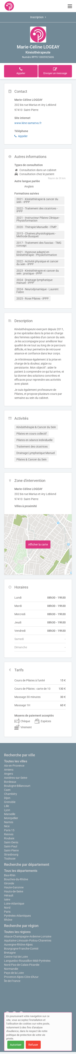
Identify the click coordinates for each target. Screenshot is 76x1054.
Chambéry (10, 793)
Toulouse (9, 858)
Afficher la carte (38, 544)
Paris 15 (9, 830)
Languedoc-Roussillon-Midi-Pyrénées (27, 960)
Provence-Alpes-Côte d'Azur (21, 976)
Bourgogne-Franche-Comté (21, 948)
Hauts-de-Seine (13, 891)
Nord (7, 907)
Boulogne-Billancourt (17, 785)
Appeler (21, 136)
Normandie (11, 968)
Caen (7, 789)
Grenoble (9, 802)
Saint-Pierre (11, 850)
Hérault (8, 895)
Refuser (33, 1044)
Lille (6, 806)
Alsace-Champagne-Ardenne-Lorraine (27, 936)
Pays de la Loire (14, 972)
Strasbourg (11, 854)
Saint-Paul (10, 846)
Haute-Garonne (14, 887)
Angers (8, 773)
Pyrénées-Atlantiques (17, 915)
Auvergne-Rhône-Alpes (18, 944)
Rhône (8, 919)
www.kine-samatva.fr (28, 123)
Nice (7, 826)
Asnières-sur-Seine (15, 777)
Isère (7, 899)
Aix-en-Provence (14, 765)
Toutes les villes (15, 761)
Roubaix (9, 838)
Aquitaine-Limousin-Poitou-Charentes (27, 940)
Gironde (9, 883)
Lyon (7, 810)
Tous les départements (20, 871)
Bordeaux (10, 781)
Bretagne (10, 952)
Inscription (38, 17)
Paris (7, 911)
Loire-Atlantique (14, 903)
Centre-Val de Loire (16, 956)
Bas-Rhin (9, 875)
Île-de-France (12, 981)
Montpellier (11, 818)
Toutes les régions (17, 932)
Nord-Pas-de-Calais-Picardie (21, 964)
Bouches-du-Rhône (16, 879)
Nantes (8, 822)
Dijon (7, 798)
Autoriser (15, 1044)
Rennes (8, 834)
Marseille (9, 814)
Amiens (8, 769)
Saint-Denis (11, 842)
